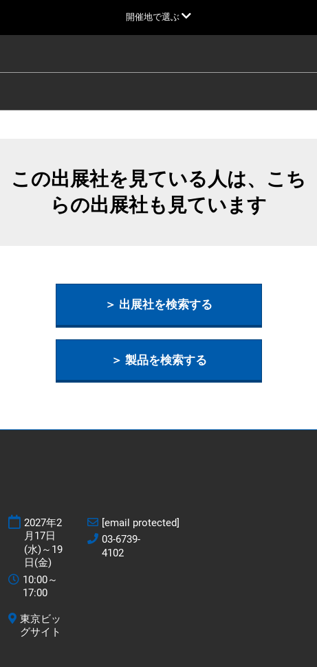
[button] (159, 305)
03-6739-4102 (121, 546)
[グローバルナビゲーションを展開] (158, 16)
